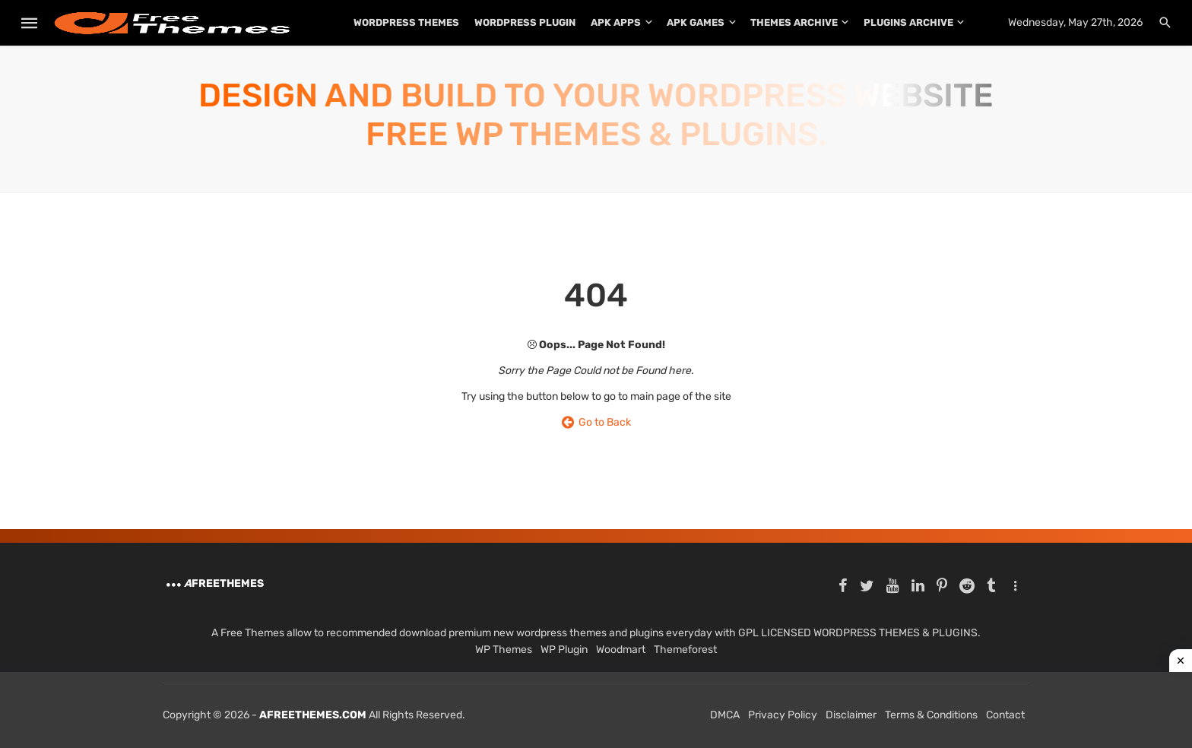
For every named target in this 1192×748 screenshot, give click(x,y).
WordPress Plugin (524, 22)
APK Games (695, 22)
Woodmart (620, 649)
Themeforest (685, 649)
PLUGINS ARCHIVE (908, 22)
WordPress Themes (406, 22)
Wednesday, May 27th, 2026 (1075, 22)
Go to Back (596, 422)
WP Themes (503, 649)
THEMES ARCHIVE (794, 22)
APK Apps (616, 22)
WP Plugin (564, 649)
